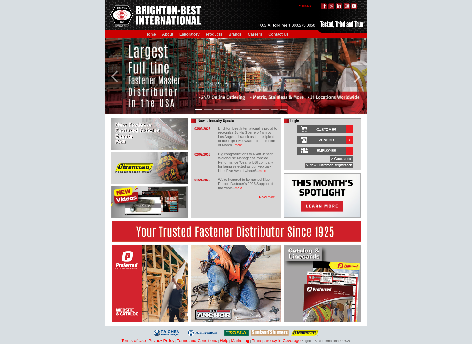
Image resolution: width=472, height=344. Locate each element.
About (167, 34)
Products (214, 34)
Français (305, 5)
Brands (235, 34)
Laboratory (189, 34)
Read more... (268, 197)
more (238, 145)
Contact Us (278, 34)
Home (150, 34)
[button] (115, 76)
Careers (255, 34)
